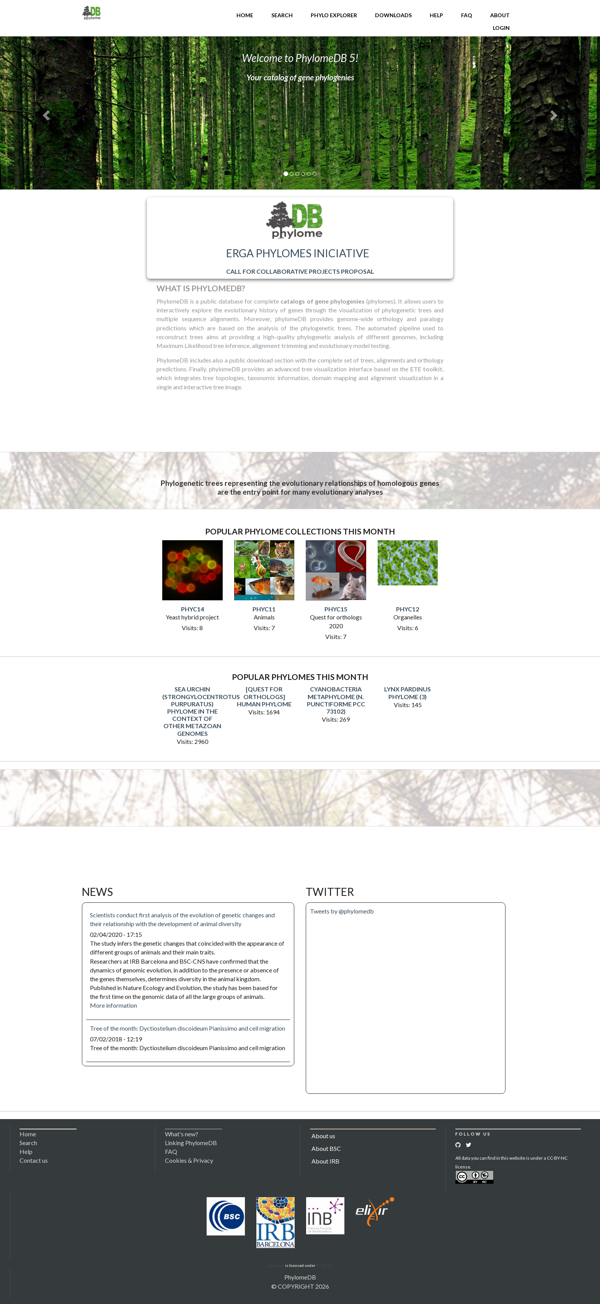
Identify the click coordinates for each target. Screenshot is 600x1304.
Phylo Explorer (334, 15)
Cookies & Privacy (189, 1160)
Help (436, 15)
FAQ (466, 15)
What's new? (181, 1133)
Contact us (34, 1160)
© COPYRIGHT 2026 (300, 1286)
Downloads (393, 15)
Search (282, 15)
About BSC (326, 1148)
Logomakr (275, 1265)
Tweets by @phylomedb (342, 911)
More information (113, 1005)
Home (244, 15)
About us (323, 1135)
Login (501, 28)
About (500, 15)
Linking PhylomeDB (191, 1142)
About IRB (325, 1161)
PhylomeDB (300, 1277)
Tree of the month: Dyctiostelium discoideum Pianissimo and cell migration (187, 1028)
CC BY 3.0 (324, 1265)
